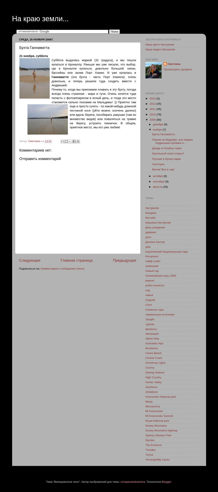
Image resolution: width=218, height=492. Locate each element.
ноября (158, 129)
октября (158, 176)
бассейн (150, 217)
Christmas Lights (155, 362)
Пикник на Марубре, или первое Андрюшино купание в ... (172, 141)
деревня (150, 232)
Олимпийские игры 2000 (160, 275)
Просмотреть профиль (178, 69)
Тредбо (150, 319)
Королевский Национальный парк (166, 251)
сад (147, 290)
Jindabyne (151, 391)
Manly (149, 401)
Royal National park (157, 420)
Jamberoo (151, 387)
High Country (153, 377)
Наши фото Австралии (159, 44)
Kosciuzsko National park (160, 396)
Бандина (150, 212)
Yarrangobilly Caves (157, 459)
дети (148, 237)
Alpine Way (152, 338)
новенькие (152, 266)
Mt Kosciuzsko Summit (159, 415)
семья (149, 295)
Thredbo (150, 449)
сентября (159, 181)
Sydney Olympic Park (158, 435)
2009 (153, 119)
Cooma (149, 367)
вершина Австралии (158, 222)
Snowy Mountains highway (161, 430)
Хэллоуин (158, 164)
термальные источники (160, 314)
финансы (151, 329)
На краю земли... (40, 19)
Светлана (174, 63)
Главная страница (77, 260)
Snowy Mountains (156, 425)
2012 (153, 103)
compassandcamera (133, 481)
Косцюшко (151, 256)
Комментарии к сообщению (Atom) (62, 268)
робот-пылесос (154, 285)
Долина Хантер (155, 241)
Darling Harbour (155, 372)
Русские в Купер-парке (166, 158)
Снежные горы (154, 309)
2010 (153, 114)
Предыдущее (124, 260)
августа (158, 186)
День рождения (155, 227)
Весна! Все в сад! (163, 169)
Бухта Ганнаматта (163, 134)
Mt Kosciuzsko (154, 411)
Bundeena (151, 348)
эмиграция (152, 333)
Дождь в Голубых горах (167, 148)
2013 (153, 98)
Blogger (166, 481)
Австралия (152, 208)
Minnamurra (152, 406)
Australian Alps (154, 343)
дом (148, 246)
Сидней (150, 299)
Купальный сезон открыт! (168, 153)
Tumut (149, 454)
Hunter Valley (153, 382)
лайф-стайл (152, 261)
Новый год (152, 270)
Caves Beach (153, 353)
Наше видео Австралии (160, 49)
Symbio (150, 440)
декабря (158, 124)
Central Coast (153, 357)
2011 (153, 109)
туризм (149, 324)
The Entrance (153, 445)
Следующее (30, 260)
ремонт (150, 280)
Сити (148, 304)
